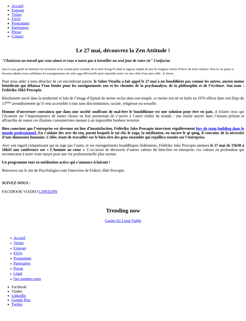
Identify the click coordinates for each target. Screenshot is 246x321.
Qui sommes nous (27, 279)
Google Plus (21, 300)
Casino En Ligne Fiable (123, 221)
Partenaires (20, 28)
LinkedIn (19, 296)
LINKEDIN (48, 192)
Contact (18, 36)
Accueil (18, 6)
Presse (16, 32)
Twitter (17, 304)
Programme (21, 23)
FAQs (16, 19)
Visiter (17, 15)
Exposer (18, 10)
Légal (17, 273)
